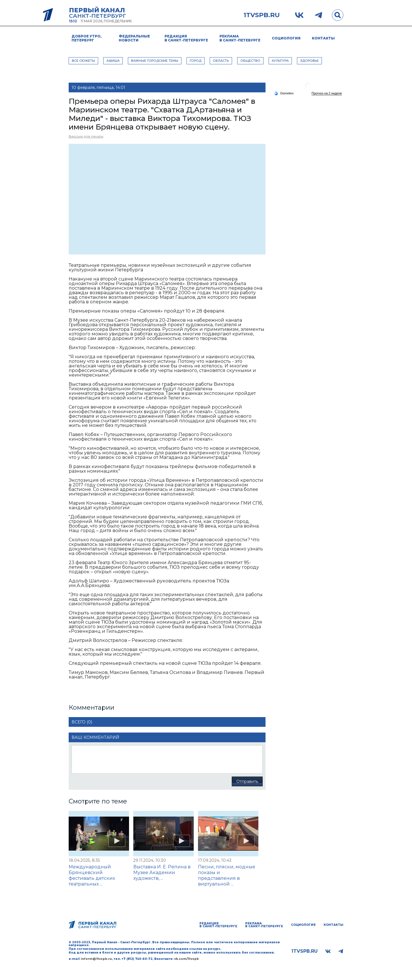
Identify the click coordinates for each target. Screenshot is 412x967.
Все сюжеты (83, 61)
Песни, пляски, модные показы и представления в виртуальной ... (226, 875)
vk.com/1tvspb (186, 959)
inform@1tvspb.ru (96, 959)
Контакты (323, 38)
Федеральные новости (134, 38)
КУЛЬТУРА (280, 61)
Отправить (247, 781)
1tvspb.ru (261, 15)
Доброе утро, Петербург (87, 38)
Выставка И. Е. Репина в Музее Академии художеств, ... (162, 872)
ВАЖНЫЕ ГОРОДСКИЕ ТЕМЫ (154, 61)
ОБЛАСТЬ (221, 61)
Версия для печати (86, 136)
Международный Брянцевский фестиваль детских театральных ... (92, 875)
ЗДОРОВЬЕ (309, 61)
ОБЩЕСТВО (250, 61)
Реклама (239, 38)
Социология (286, 38)
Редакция (186, 38)
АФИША (113, 61)
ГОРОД (195, 61)
